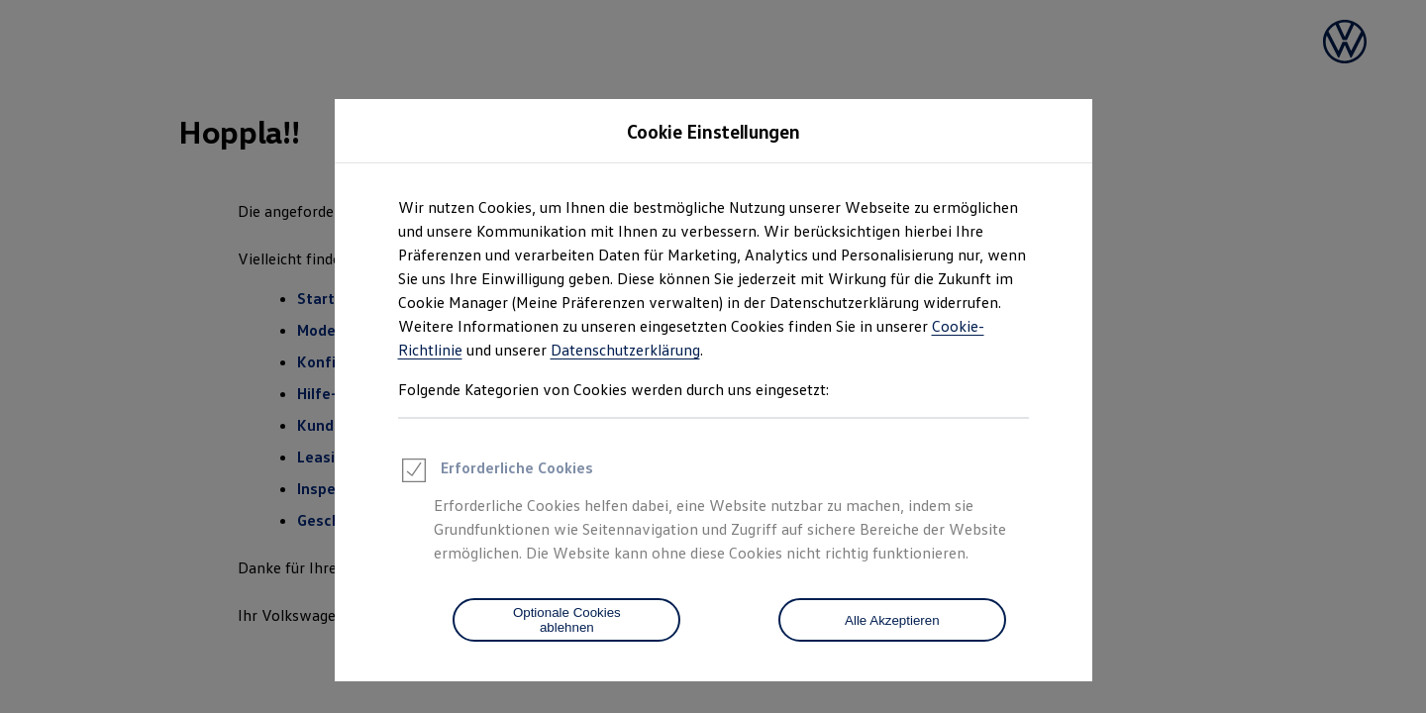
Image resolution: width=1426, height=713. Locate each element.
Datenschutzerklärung (625, 349)
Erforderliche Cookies (495, 473)
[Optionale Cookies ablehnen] (566, 620)
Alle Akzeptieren (892, 620)
